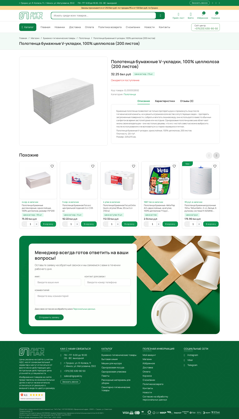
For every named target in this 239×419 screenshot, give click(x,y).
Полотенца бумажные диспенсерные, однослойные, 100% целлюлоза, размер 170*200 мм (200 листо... (38, 208)
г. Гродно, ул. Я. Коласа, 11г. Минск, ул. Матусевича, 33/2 (80, 364)
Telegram (192, 365)
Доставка (148, 367)
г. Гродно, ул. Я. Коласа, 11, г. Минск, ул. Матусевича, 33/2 (46, 3)
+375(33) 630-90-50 (74, 370)
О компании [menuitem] (133, 27)
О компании (149, 379)
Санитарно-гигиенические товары (116, 389)
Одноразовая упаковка (114, 371)
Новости (147, 392)
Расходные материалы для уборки (116, 381)
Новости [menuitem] (149, 27)
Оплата (146, 371)
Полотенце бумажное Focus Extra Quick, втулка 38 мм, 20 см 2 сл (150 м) (119, 208)
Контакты (148, 388)
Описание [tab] (143, 101)
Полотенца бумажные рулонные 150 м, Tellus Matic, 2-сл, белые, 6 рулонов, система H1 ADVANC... (200, 208)
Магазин (147, 359)
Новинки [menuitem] (60, 27)
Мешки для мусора (112, 363)
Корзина (147, 375)
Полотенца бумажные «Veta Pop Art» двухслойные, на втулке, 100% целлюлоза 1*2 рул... (159, 208)
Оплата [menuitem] (89, 27)
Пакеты (105, 375)
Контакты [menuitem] (164, 27)
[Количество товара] (30, 224)
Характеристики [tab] (165, 101)
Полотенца (130, 94)
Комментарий (42, 290)
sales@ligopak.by (73, 375)
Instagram (192, 355)
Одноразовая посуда (113, 367)
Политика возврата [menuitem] (110, 27)
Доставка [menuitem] (75, 27)
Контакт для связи (95, 276)
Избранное (149, 363)
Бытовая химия (110, 359)
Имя (37, 276)
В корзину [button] (48, 224)
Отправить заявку (49, 317)
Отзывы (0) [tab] (187, 101)
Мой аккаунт (149, 355)
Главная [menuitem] (45, 27)
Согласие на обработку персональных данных (155, 398)
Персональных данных (84, 308)
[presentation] (209, 155)
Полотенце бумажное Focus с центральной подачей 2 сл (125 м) (77, 208)
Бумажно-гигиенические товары (119, 355)
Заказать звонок (200, 2)
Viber (190, 360)
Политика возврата (153, 384)
